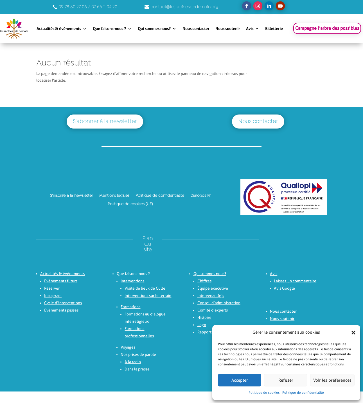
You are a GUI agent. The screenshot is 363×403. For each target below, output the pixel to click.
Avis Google (284, 288)
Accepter (239, 380)
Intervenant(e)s (210, 295)
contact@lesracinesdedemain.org (184, 7)
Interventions (132, 281)
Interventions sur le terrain (148, 295)
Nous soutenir (227, 28)
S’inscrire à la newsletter (71, 195)
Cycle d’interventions (63, 303)
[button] (352, 332)
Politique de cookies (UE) (130, 204)
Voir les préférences (332, 380)
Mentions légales (114, 195)
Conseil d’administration (218, 303)
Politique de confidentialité (303, 392)
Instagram (53, 295)
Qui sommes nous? (154, 28)
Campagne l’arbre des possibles (327, 28)
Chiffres (204, 281)
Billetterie (274, 28)
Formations (130, 306)
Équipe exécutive (212, 288)
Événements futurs (60, 281)
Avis (249, 28)
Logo (201, 324)
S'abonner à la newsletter (105, 121)
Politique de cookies (264, 392)
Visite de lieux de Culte (145, 288)
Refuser (285, 380)
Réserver (52, 288)
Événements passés (61, 310)
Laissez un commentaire (295, 281)
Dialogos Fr (200, 195)
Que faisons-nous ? (109, 28)
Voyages (128, 347)
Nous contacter (195, 28)
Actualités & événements (59, 28)
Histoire (204, 317)
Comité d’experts (212, 310)
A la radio (133, 362)
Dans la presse (137, 369)
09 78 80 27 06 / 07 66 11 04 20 (87, 7)
